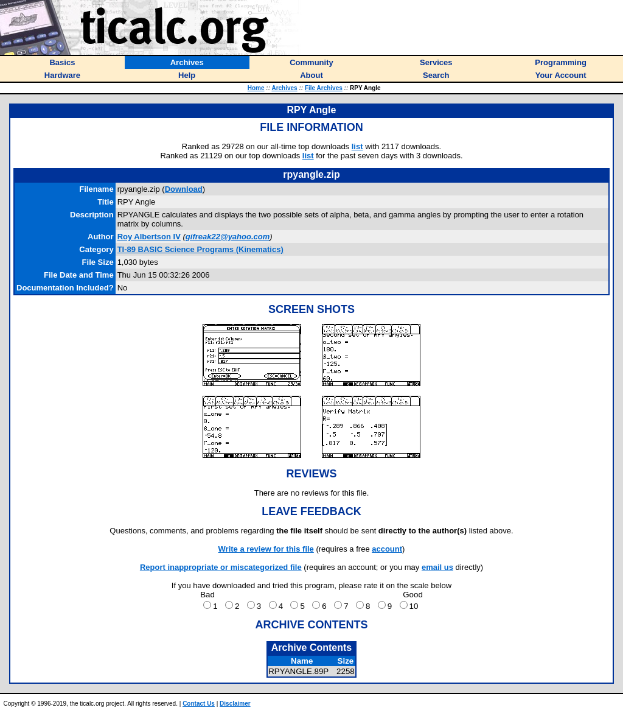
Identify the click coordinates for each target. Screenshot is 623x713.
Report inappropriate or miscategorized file (221, 567)
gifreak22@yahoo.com (228, 236)
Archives (284, 88)
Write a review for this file (266, 548)
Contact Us (199, 703)
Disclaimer (235, 703)
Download (184, 189)
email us (437, 567)
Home (256, 88)
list (357, 146)
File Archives (324, 88)
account (387, 548)
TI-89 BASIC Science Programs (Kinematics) (200, 249)
